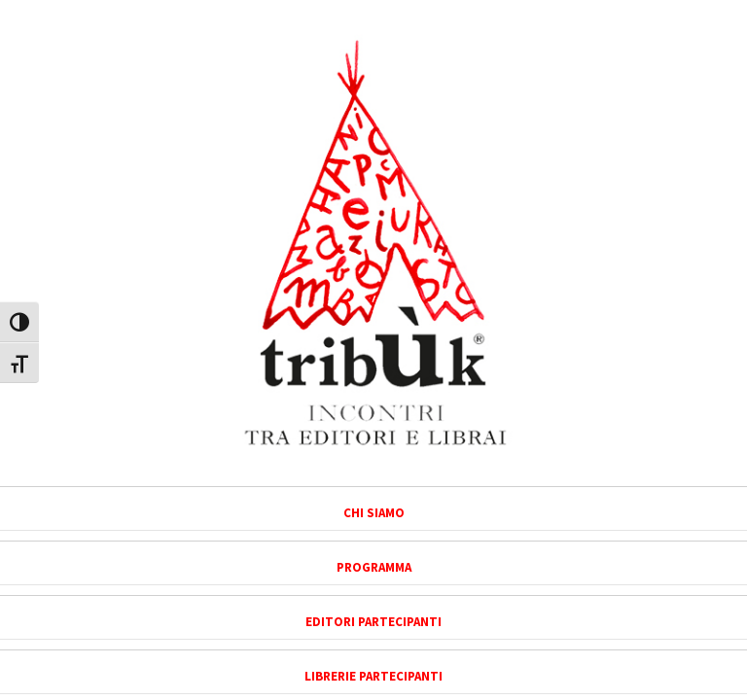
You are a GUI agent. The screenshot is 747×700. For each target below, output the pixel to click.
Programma (374, 567)
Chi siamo (374, 513)
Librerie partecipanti (373, 676)
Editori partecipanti (373, 621)
